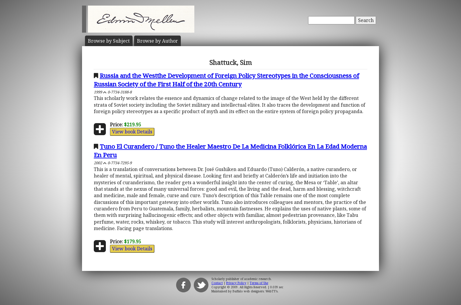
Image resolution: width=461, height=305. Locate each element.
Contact (217, 283)
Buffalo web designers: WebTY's (255, 291)
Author (157, 40)
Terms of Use (259, 283)
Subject (109, 40)
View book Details (132, 131)
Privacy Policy (236, 283)
